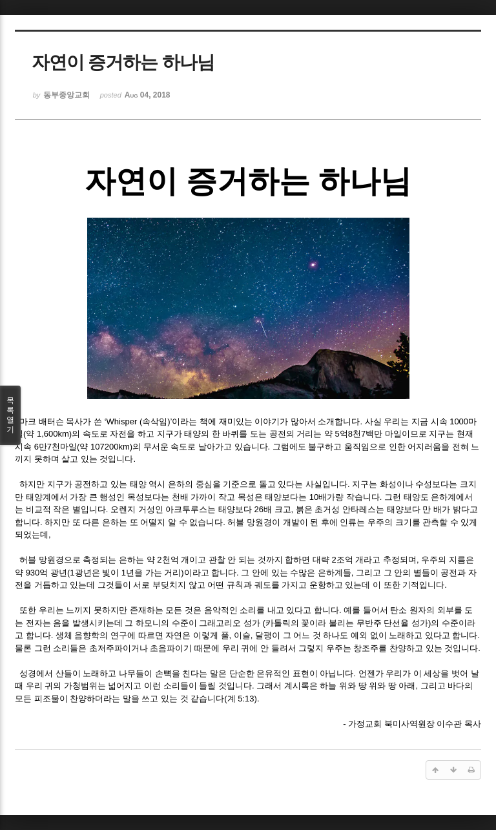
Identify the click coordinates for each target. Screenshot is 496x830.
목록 (10, 415)
